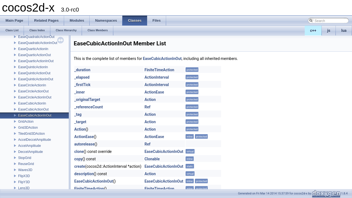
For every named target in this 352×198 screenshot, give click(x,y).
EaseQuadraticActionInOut (37, 43)
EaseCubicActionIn (32, 103)
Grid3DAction (28, 128)
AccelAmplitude (29, 146)
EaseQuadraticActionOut (36, 37)
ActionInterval (156, 77)
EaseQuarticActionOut (34, 55)
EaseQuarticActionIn (33, 49)
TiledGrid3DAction (31, 134)
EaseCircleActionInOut (34, 97)
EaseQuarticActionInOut (36, 61)
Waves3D (25, 170)
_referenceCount (88, 107)
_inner (79, 92)
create (79, 166)
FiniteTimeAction (159, 70)
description (84, 174)
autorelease (84, 144)
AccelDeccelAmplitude (34, 140)
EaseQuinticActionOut (34, 73)
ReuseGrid (26, 164)
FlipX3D (24, 176)
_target (80, 122)
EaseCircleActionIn (32, 85)
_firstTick (82, 84)
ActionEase (154, 92)
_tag (77, 114)
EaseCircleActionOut (33, 91)
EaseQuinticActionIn (33, 67)
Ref (147, 107)
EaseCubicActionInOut (34, 115)
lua (343, 30)
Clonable (152, 159)
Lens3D (23, 188)
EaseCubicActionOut (33, 109)
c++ (313, 30)
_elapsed (82, 77)
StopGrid (24, 158)
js (328, 30)
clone (79, 151)
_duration (82, 70)
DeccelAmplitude (30, 152)
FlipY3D (24, 182)
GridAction (26, 121)
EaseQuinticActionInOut (35, 79)
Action (150, 99)
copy (78, 159)
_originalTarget (87, 99)
